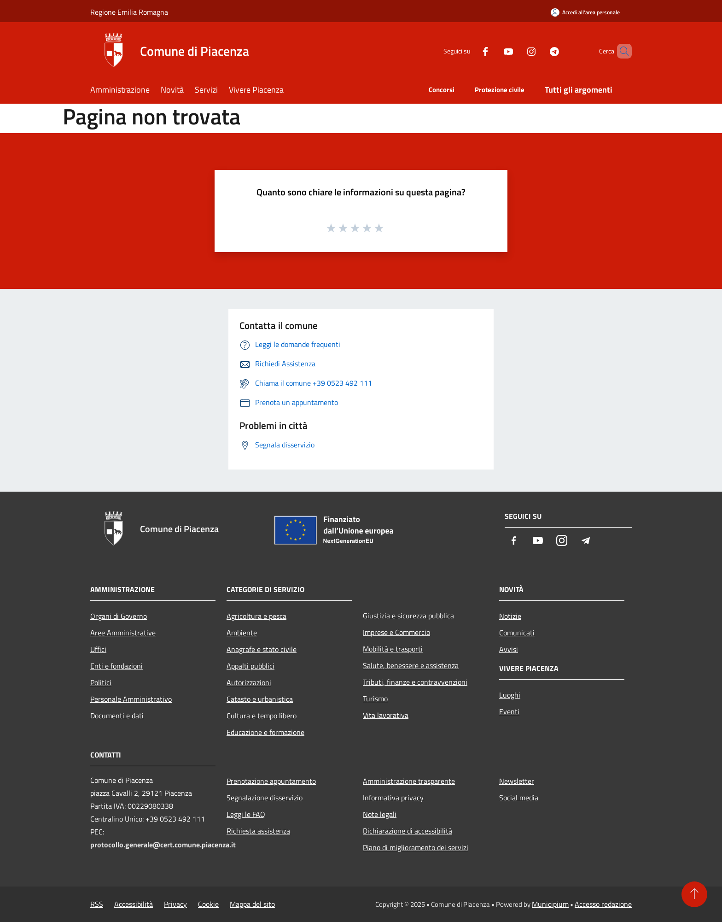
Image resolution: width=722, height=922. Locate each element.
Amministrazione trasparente (409, 781)
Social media (518, 797)
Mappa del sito (252, 904)
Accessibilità (133, 904)
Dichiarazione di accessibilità (407, 830)
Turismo (375, 698)
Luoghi (509, 694)
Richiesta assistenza (258, 830)
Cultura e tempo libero (262, 715)
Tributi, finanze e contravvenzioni (415, 681)
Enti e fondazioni (116, 665)
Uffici (98, 649)
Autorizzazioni (249, 682)
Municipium (550, 904)
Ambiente (242, 632)
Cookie (208, 904)
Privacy (175, 904)
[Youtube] (492, 51)
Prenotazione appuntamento (271, 781)
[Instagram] (516, 51)
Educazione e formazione (265, 732)
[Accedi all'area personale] (585, 12)
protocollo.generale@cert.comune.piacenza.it (163, 844)
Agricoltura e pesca (256, 616)
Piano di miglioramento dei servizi (415, 847)
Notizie (510, 616)
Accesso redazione (603, 904)
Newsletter (516, 781)
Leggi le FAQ (246, 814)
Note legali (379, 814)
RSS (96, 904)
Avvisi (508, 649)
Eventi (509, 711)
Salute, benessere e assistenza (411, 665)
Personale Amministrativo (131, 699)
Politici (100, 682)
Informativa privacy (393, 797)
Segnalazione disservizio (265, 797)
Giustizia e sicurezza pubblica (408, 615)
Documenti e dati (117, 715)
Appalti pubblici (250, 665)
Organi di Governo (118, 616)
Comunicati (517, 632)
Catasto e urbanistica (260, 699)
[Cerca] (621, 51)
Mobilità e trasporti (393, 648)
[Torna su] (694, 894)
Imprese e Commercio (396, 632)
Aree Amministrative (123, 632)
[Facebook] (469, 51)
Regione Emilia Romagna (129, 12)
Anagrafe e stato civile (262, 649)
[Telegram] (539, 51)
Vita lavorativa (385, 715)
